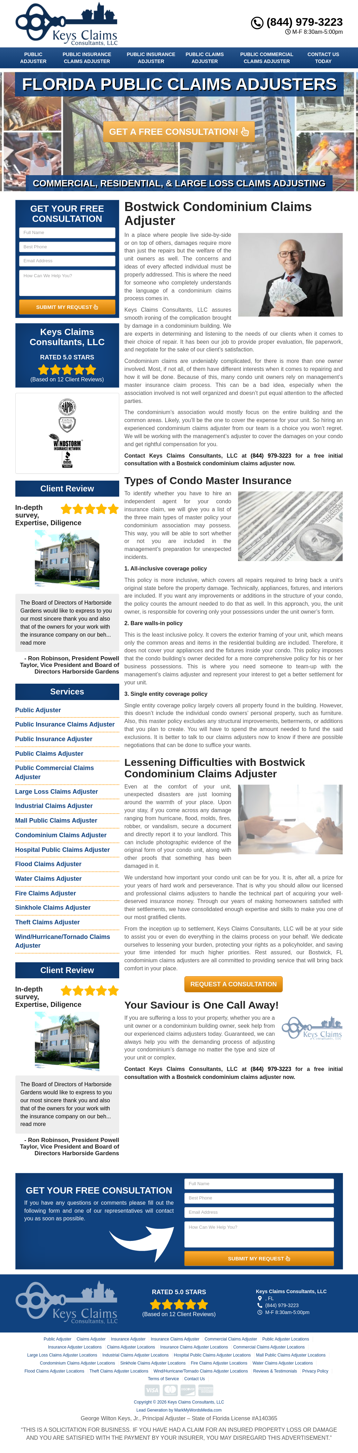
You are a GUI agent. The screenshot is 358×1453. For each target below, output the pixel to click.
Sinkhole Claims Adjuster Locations (152, 1363)
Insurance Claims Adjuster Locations (194, 1347)
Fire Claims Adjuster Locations (219, 1363)
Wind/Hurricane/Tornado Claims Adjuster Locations (200, 1371)
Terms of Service (163, 1378)
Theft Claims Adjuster (47, 922)
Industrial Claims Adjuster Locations (135, 1355)
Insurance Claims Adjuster (175, 1339)
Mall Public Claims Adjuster (56, 820)
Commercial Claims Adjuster (231, 1339)
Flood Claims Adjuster (48, 864)
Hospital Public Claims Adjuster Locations (212, 1355)
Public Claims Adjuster (204, 58)
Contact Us (194, 1378)
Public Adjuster (33, 58)
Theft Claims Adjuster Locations (119, 1371)
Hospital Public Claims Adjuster (62, 849)
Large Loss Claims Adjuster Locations (62, 1355)
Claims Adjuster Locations (131, 1347)
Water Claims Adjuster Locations (282, 1363)
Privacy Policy (315, 1371)
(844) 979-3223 (297, 22)
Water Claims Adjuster (48, 878)
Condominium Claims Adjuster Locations (77, 1363)
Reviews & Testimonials (275, 1371)
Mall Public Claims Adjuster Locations (291, 1355)
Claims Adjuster (91, 1339)
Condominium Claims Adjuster (61, 835)
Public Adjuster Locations (285, 1339)
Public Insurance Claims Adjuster (87, 58)
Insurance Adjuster (128, 1339)
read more (33, 643)
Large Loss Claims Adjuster (56, 791)
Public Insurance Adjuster (151, 58)
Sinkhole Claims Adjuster (53, 907)
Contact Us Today (323, 58)
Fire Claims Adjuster (45, 893)
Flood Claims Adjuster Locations (54, 1371)
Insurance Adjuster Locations (75, 1347)
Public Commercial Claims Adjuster (266, 58)
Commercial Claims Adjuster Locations (269, 1347)
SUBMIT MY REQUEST (67, 307)
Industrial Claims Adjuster (54, 805)
